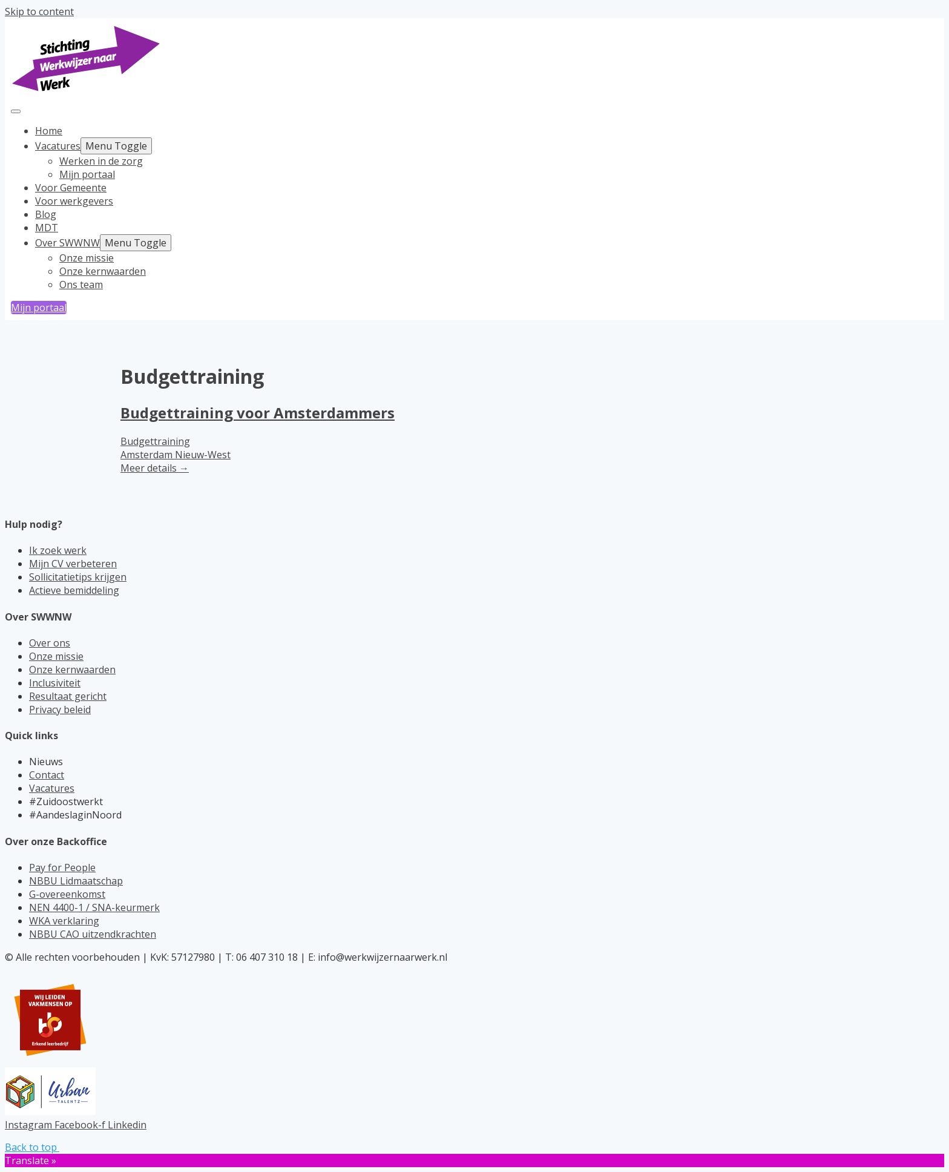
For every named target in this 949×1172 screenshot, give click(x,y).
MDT (46, 227)
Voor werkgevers (74, 201)
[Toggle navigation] (16, 111)
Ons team (81, 284)
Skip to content (39, 11)
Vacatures (57, 146)
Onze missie (86, 258)
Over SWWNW (67, 242)
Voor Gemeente (71, 187)
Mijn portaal (87, 174)
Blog (45, 214)
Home (48, 130)
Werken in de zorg (101, 161)
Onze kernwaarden (102, 271)
